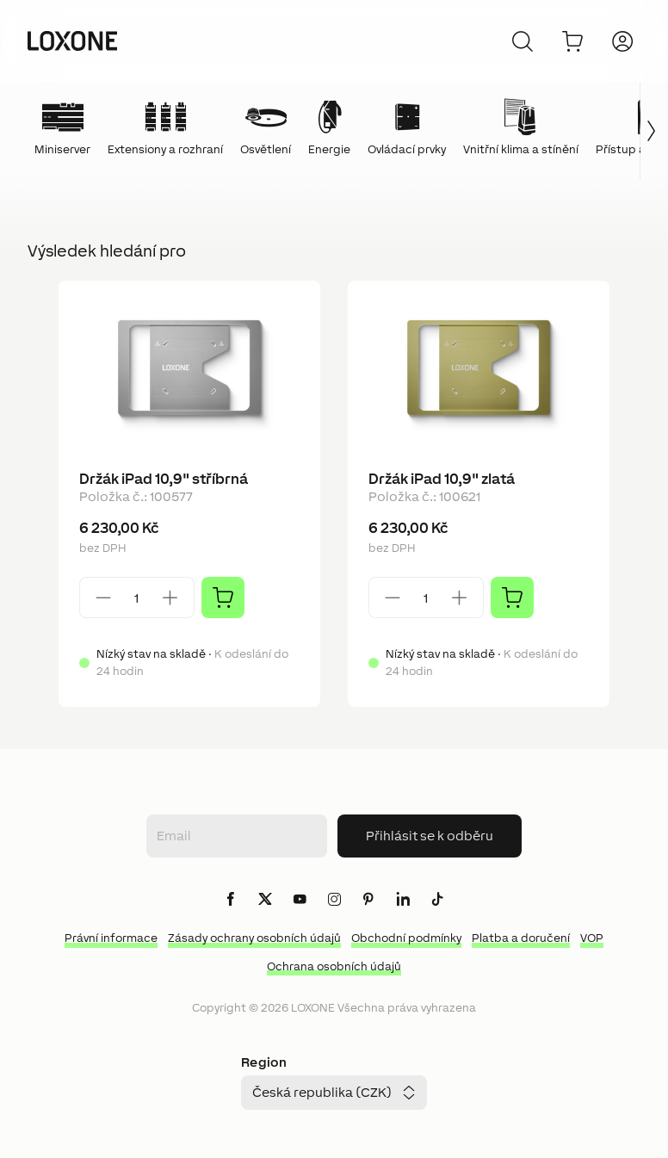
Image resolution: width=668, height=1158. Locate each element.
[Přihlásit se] (622, 41)
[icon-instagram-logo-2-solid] (334, 900)
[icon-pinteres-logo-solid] (368, 900)
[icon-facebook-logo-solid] (231, 900)
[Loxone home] (72, 41)
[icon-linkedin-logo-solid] (403, 900)
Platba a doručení (521, 938)
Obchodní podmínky (406, 938)
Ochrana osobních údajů (334, 966)
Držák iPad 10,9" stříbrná (163, 478)
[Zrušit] (522, 41)
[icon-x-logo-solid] (265, 900)
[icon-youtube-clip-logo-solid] (299, 900)
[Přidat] (222, 597)
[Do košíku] (572, 41)
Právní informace (111, 938)
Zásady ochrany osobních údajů (254, 938)
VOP (591, 938)
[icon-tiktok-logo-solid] (437, 900)
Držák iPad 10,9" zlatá (441, 478)
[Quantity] (137, 598)
